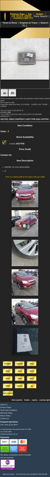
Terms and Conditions (8, 410)
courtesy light (44, 400)
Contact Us (4, 418)
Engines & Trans (29, 23)
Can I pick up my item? (9, 425)
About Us (3, 405)
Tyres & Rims (10, 23)
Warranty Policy (6, 413)
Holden (27, 400)
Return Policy (5, 416)
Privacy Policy (5, 407)
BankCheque (22, 449)
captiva (35, 400)
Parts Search (41, 16)
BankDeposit (5, 449)
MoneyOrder (13, 449)
